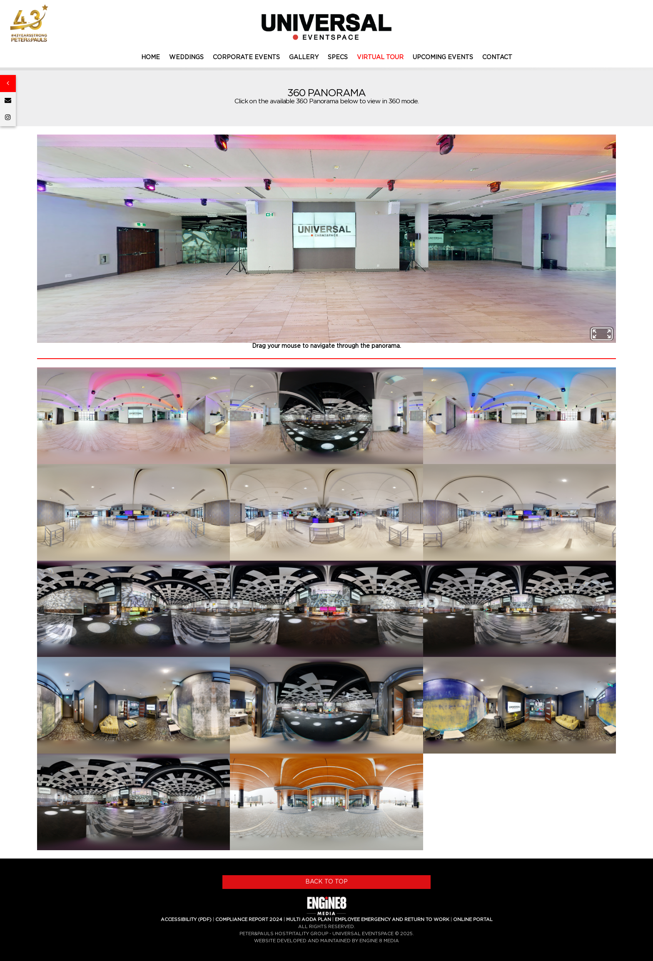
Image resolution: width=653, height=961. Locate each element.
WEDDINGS (186, 57)
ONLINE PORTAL (473, 919)
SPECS (338, 57)
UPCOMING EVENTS (443, 57)
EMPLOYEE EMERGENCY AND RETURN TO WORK (392, 919)
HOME (150, 57)
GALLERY (304, 57)
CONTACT (497, 57)
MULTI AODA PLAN (308, 919)
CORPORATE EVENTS (246, 57)
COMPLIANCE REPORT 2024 (248, 919)
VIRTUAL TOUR (380, 57)
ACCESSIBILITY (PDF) (186, 919)
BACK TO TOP (326, 882)
